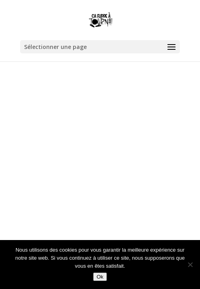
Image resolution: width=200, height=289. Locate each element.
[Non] (190, 265)
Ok (99, 277)
